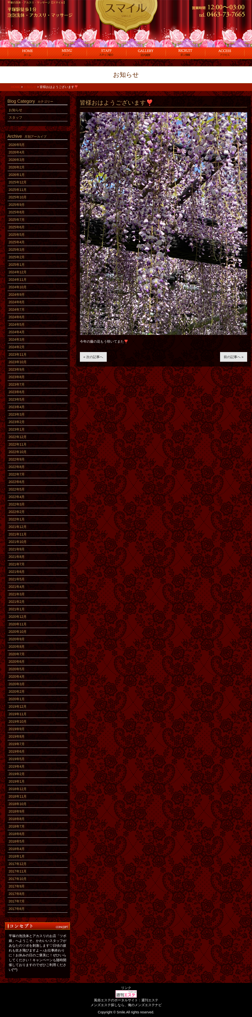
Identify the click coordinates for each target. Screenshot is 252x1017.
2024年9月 (17, 294)
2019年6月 (17, 751)
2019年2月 (17, 774)
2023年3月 (17, 414)
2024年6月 (17, 317)
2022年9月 (17, 459)
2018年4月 (17, 849)
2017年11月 (18, 871)
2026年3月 (17, 160)
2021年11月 (18, 534)
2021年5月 (17, 579)
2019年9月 (17, 729)
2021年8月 (17, 557)
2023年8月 (17, 377)
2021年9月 (17, 549)
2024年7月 (17, 309)
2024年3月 (17, 339)
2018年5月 (17, 841)
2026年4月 (17, 152)
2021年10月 (18, 542)
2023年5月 (17, 399)
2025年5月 (17, 235)
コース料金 (67, 53)
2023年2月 (17, 422)
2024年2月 (17, 347)
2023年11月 (18, 354)
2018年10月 (18, 804)
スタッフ (106, 53)
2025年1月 (17, 265)
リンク (126, 988)
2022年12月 (18, 437)
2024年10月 (18, 287)
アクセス (224, 53)
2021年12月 (18, 527)
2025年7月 (17, 220)
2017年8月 (17, 894)
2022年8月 (17, 467)
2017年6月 (17, 909)
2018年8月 (17, 819)
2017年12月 (18, 864)
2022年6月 (17, 482)
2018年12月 (18, 789)
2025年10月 (18, 197)
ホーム (27, 53)
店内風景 (146, 53)
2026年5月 (17, 145)
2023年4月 (17, 407)
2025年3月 (17, 250)
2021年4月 (17, 587)
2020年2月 (17, 691)
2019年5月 (17, 759)
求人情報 (185, 53)
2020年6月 (17, 662)
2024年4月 (17, 332)
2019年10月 (18, 721)
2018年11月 (18, 796)
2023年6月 (17, 392)
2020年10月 (18, 632)
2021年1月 (17, 609)
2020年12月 (18, 617)
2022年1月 (17, 519)
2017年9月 (17, 886)
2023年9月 (17, 369)
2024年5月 (17, 324)
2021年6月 (17, 572)
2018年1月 (17, 856)
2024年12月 (18, 272)
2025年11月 (18, 190)
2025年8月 (17, 212)
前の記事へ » (234, 357)
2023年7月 (17, 384)
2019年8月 (17, 736)
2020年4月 (17, 676)
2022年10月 (18, 452)
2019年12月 (18, 706)
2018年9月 (17, 811)
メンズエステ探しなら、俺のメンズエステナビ (126, 1005)
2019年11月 (18, 714)
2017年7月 (17, 901)
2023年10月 (18, 362)
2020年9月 (17, 639)
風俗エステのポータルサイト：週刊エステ (126, 1000)
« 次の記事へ (93, 357)
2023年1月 (17, 429)
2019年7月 (17, 744)
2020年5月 (17, 669)
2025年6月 (17, 227)
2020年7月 (17, 654)
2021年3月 (17, 594)
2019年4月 (17, 766)
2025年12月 (18, 182)
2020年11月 (18, 624)
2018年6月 (17, 834)
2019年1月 (17, 781)
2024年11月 (18, 279)
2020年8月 (17, 647)
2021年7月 (17, 564)
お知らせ (15, 110)
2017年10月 (18, 879)
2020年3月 (17, 684)
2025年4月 (17, 242)
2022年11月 (18, 444)
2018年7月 (17, 826)
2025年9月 (17, 205)
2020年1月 (17, 699)
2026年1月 (17, 175)
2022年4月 (17, 497)
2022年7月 (17, 474)
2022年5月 (17, 489)
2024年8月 (17, 302)
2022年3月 (17, 504)
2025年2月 (17, 257)
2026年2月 (17, 167)
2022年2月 (17, 512)
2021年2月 (17, 602)
